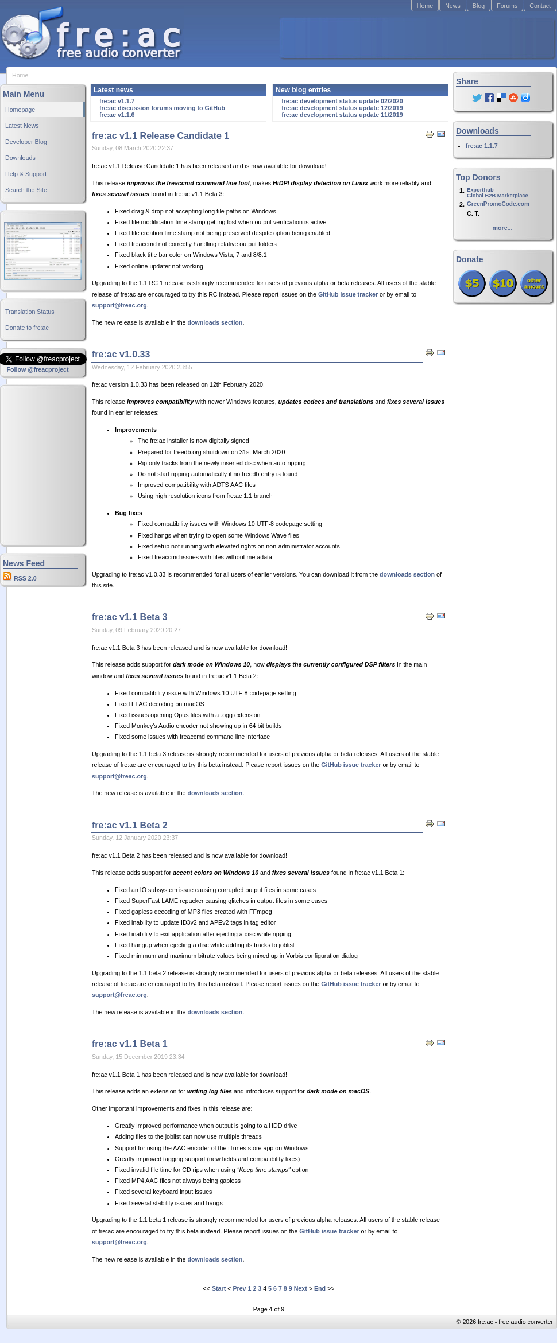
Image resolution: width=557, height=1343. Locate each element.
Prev (239, 1288)
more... (503, 227)
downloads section (214, 322)
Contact (540, 5)
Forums (507, 5)
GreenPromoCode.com (498, 204)
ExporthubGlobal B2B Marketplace (497, 192)
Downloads (20, 157)
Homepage (20, 109)
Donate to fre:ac (27, 327)
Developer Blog (26, 141)
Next (300, 1288)
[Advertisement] (37, 465)
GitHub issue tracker (348, 294)
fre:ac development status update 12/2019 (342, 107)
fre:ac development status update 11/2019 (342, 114)
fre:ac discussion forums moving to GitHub (162, 107)
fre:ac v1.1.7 (117, 101)
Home (425, 5)
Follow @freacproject (37, 369)
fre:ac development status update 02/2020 (342, 101)
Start (219, 1288)
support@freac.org (119, 305)
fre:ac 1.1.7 (482, 145)
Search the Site (26, 189)
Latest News (22, 125)
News (453, 5)
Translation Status (30, 311)
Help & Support (26, 173)
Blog (479, 5)
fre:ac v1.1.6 (117, 114)
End (320, 1288)
